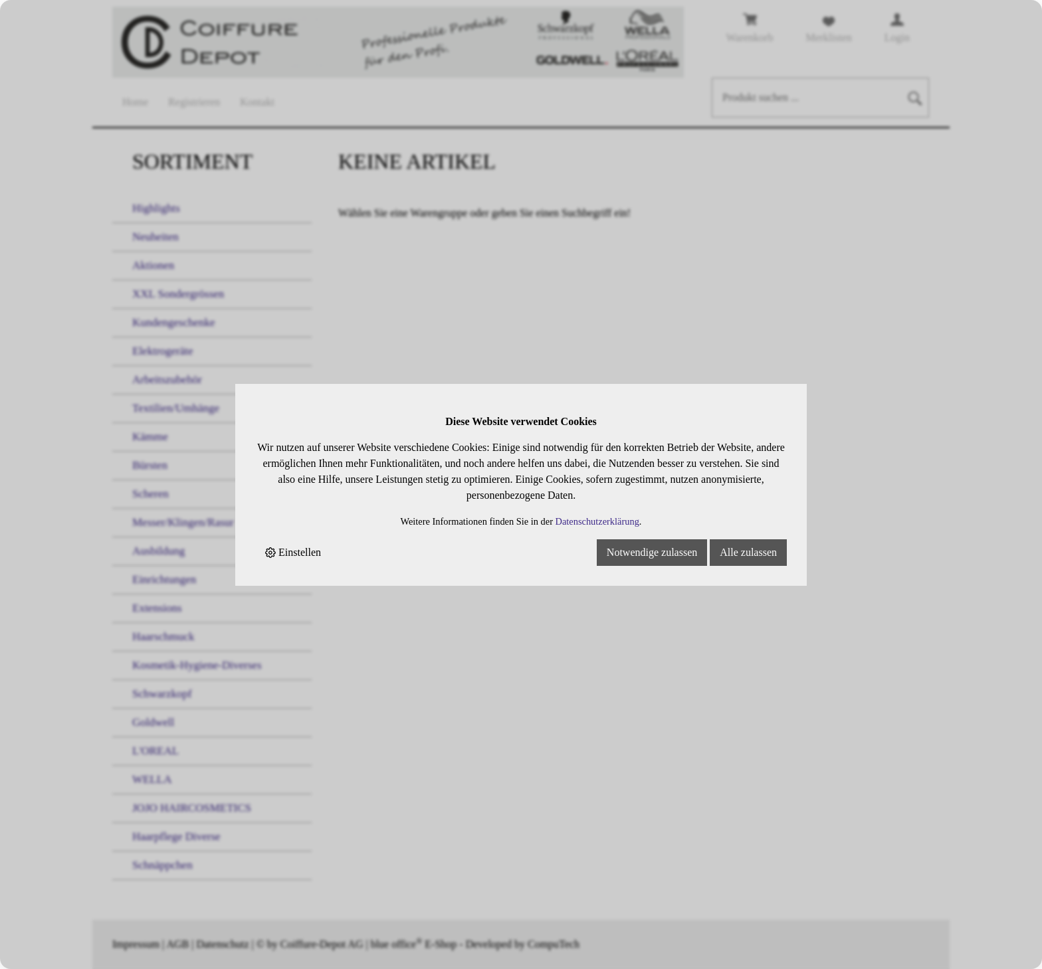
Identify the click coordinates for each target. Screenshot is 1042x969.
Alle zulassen (748, 552)
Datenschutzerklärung (597, 521)
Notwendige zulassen (652, 552)
